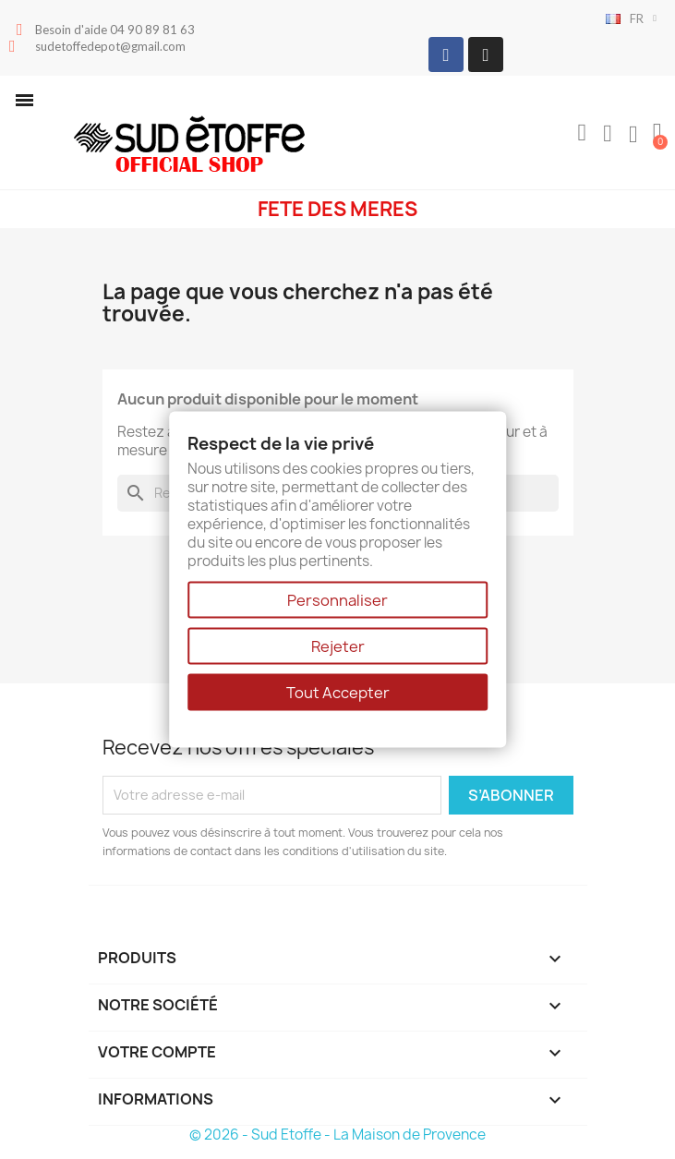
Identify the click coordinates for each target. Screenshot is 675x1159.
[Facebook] (446, 54)
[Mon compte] (607, 134)
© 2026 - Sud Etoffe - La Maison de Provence (337, 1134)
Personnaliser (337, 600)
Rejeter (338, 646)
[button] (24, 100)
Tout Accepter (338, 692)
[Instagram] (485, 54)
